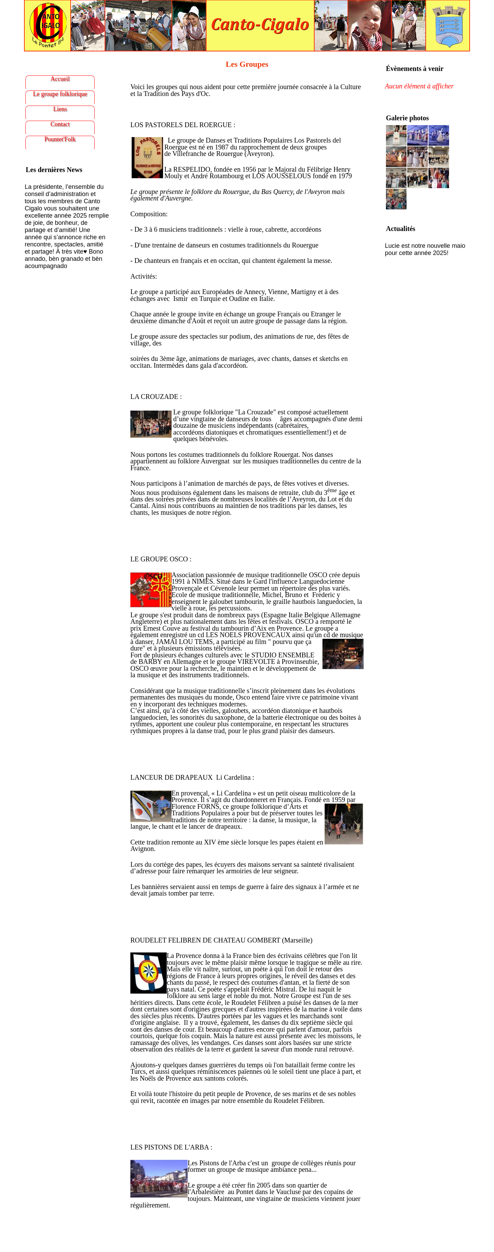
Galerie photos (407, 118)
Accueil (60, 79)
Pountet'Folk (59, 139)
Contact (60, 124)
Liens (60, 109)
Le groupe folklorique (60, 94)
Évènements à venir (415, 68)
